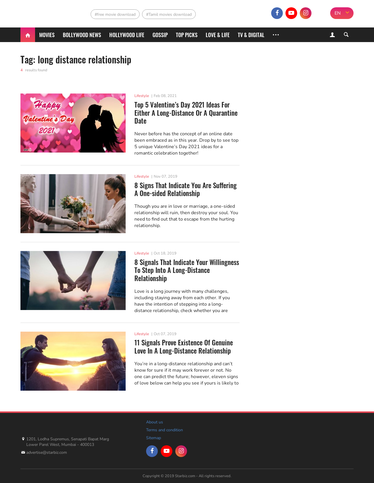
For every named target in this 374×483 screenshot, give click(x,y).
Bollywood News (82, 35)
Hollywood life (126, 35)
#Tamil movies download (169, 14)
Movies (47, 35)
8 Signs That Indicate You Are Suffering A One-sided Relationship (185, 189)
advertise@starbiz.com (46, 452)
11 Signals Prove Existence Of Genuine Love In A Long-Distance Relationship (183, 347)
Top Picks (187, 35)
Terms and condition (164, 430)
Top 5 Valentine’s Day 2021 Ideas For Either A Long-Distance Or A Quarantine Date (186, 113)
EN (338, 13)
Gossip (160, 35)
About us (154, 422)
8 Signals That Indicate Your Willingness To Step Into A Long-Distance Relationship (186, 270)
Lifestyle (141, 95)
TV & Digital (251, 35)
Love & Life (218, 35)
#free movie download (115, 14)
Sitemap (153, 438)
